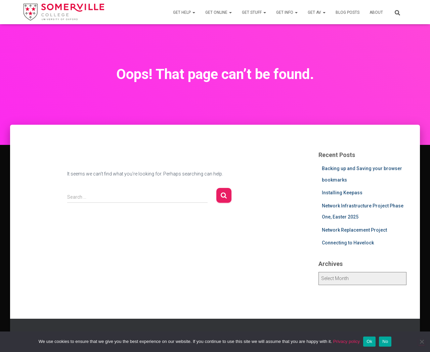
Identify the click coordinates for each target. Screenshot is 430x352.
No (385, 341)
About (376, 12)
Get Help (184, 12)
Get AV (317, 12)
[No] (421, 341)
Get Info (287, 12)
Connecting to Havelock (348, 242)
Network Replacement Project (354, 230)
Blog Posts (347, 12)
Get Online (218, 12)
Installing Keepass (342, 192)
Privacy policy (346, 341)
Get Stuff (254, 12)
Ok (369, 341)
